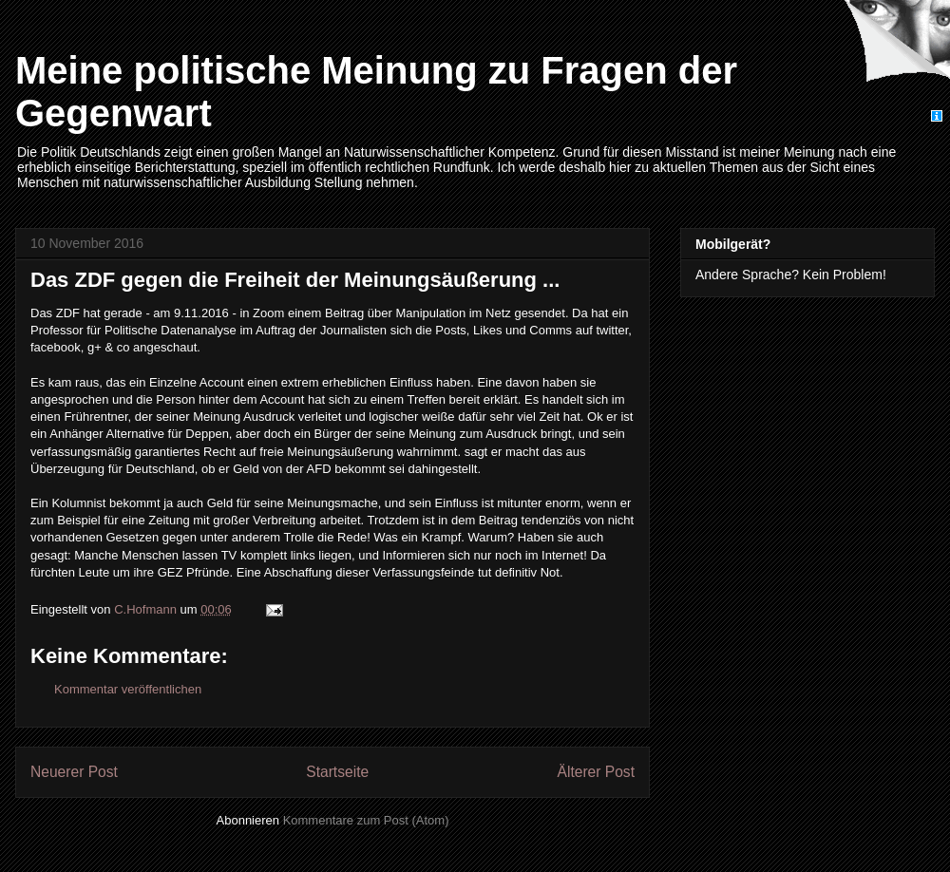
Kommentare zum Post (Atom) (366, 820)
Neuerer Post (74, 772)
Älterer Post (596, 772)
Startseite (337, 772)
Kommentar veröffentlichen (127, 689)
